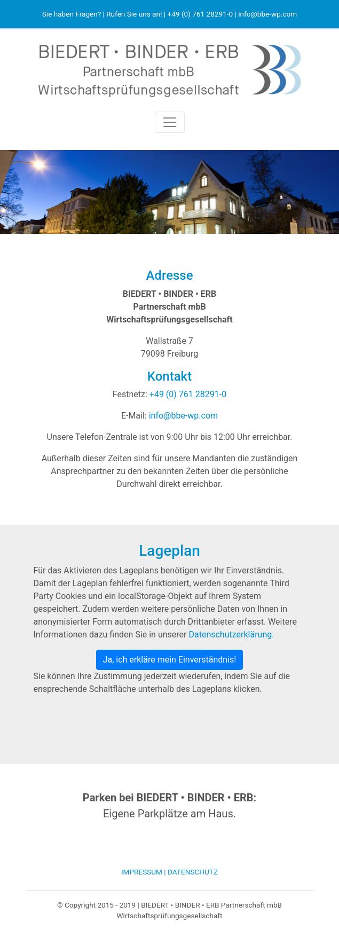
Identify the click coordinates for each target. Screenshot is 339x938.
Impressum (141, 872)
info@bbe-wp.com (267, 14)
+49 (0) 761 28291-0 (187, 394)
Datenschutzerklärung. (231, 634)
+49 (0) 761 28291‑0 (200, 14)
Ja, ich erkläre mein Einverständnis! (169, 660)
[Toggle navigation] (170, 122)
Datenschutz (193, 872)
